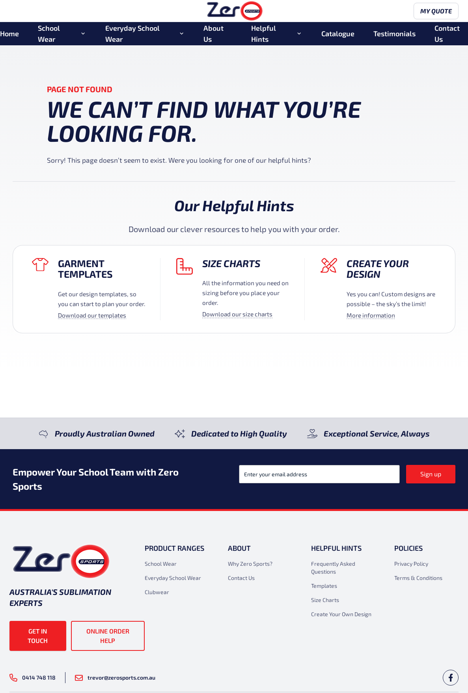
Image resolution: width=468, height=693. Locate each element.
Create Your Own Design (341, 614)
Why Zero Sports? (250, 563)
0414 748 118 (32, 678)
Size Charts (231, 263)
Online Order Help (107, 635)
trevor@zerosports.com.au (115, 677)
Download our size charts (237, 314)
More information (371, 315)
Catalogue (337, 36)
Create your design (378, 268)
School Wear (49, 36)
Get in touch (38, 635)
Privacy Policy (411, 563)
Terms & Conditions (418, 577)
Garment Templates (85, 268)
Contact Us (447, 36)
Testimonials (394, 36)
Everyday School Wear (132, 36)
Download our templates (92, 315)
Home (9, 36)
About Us (213, 36)
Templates (324, 585)
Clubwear (157, 592)
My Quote (433, 13)
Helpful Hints (263, 36)
